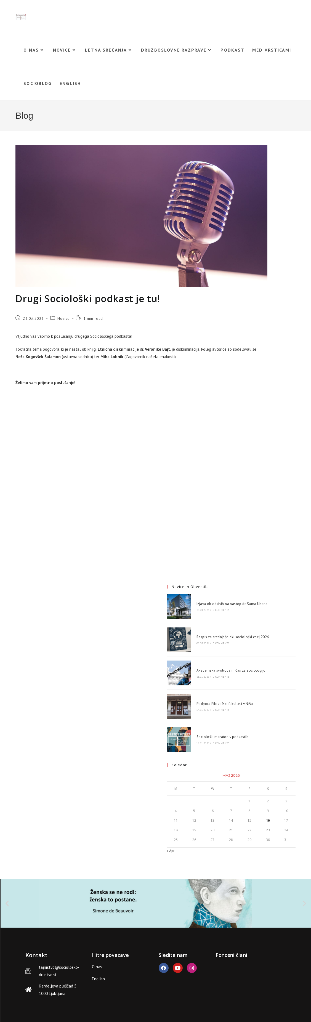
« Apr (170, 850)
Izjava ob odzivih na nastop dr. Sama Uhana (232, 604)
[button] (7, 903)
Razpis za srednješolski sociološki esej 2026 (232, 637)
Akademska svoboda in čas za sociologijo (231, 670)
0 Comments (221, 610)
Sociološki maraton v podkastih (222, 736)
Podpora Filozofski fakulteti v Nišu (224, 703)
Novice (63, 318)
